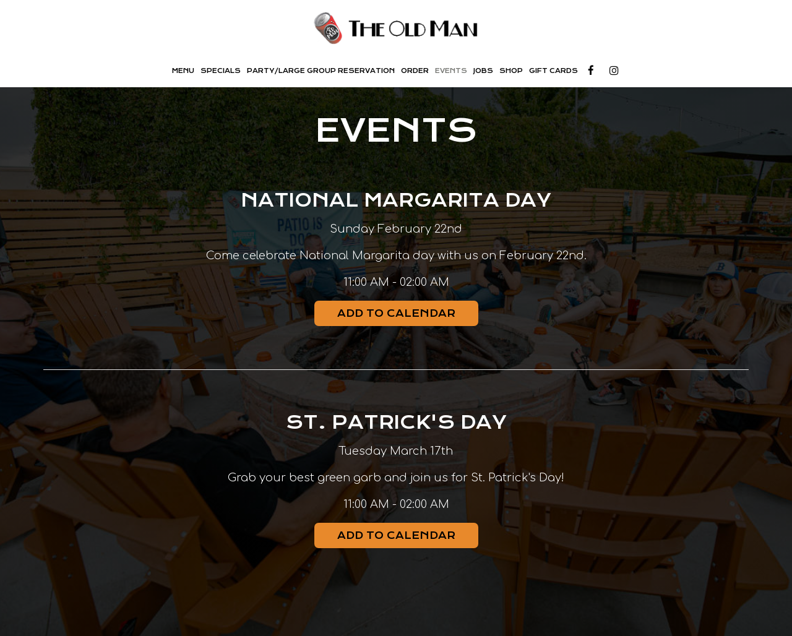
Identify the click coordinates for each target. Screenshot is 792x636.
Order (415, 71)
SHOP (511, 71)
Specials (220, 71)
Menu (183, 71)
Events (451, 71)
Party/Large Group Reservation (321, 71)
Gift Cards (553, 71)
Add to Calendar (396, 313)
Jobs (483, 71)
